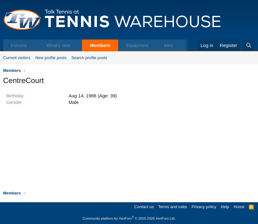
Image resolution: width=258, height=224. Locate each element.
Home (239, 206)
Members (100, 45)
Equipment (137, 45)
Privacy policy (204, 206)
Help (225, 206)
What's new (58, 45)
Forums (19, 45)
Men (168, 45)
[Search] (249, 45)
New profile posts (50, 57)
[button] (33, 45)
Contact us (144, 206)
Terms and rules (172, 206)
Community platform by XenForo (129, 218)
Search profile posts (89, 57)
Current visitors (16, 57)
